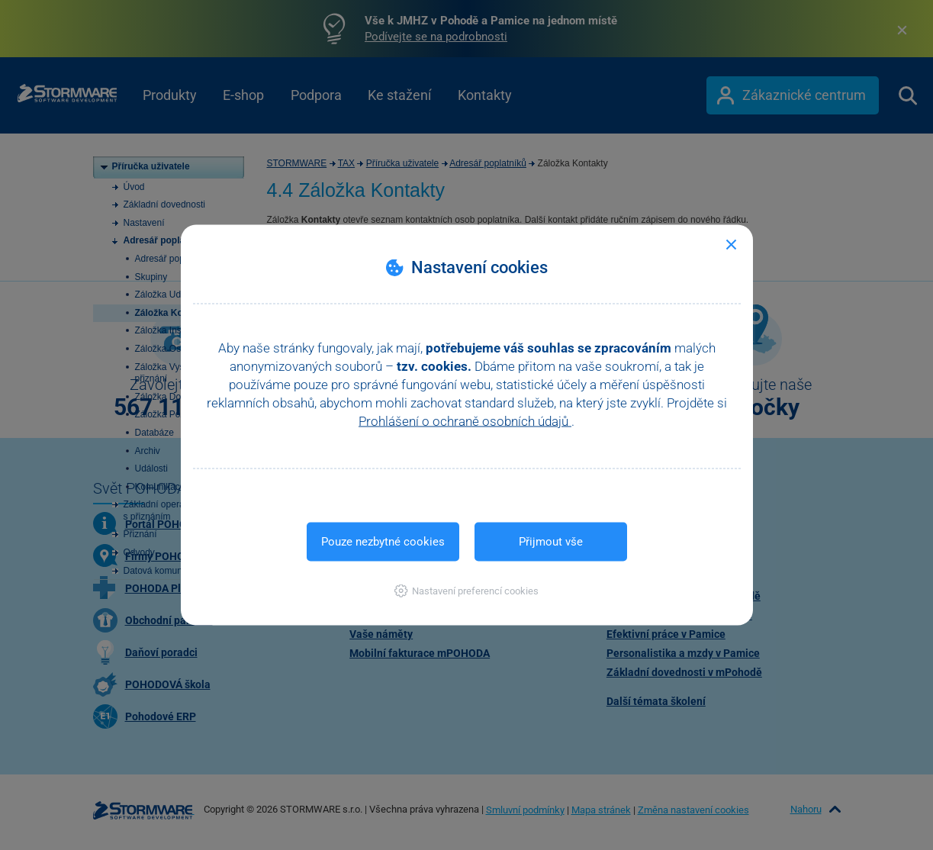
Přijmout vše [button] (551, 542)
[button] (466, 591)
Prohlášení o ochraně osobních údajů (465, 421)
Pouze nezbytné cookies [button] (383, 542)
